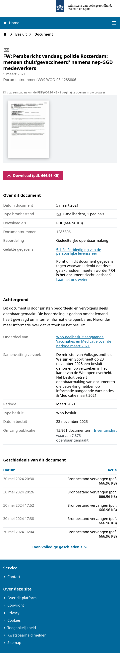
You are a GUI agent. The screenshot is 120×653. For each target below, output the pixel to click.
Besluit (22, 34)
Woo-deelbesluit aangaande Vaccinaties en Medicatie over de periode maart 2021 (83, 341)
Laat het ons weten (72, 279)
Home (11, 22)
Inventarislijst (105, 430)
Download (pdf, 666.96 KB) (33, 175)
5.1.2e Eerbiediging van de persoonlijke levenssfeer (78, 251)
